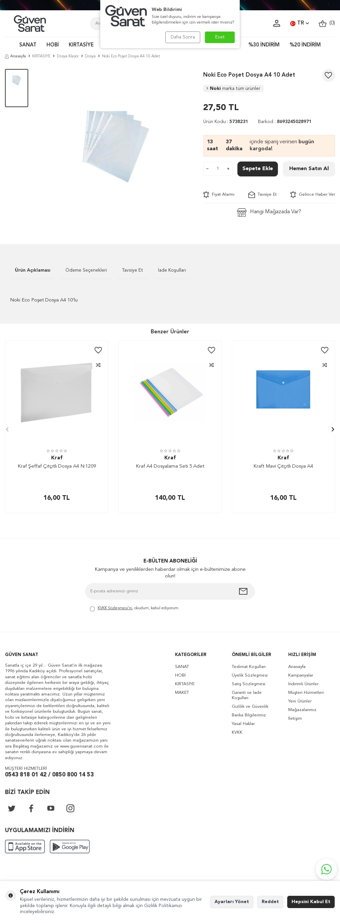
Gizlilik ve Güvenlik (250, 706)
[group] (116, 146)
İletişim (295, 718)
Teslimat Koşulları (249, 667)
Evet (220, 37)
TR (299, 24)
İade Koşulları (172, 270)
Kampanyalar (300, 675)
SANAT (28, 45)
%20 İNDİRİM (305, 45)
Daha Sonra (182, 37)
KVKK (237, 732)
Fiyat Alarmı (218, 194)
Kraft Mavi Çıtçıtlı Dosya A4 (283, 466)
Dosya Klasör (68, 56)
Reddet (270, 901)
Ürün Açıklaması (32, 270)
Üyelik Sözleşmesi (250, 675)
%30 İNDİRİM (264, 45)
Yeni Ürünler (299, 701)
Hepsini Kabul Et (311, 901)
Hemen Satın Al (309, 168)
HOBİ (52, 45)
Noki (233, 88)
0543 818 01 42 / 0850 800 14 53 (49, 775)
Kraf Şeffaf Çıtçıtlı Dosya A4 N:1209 (57, 466)
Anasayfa (15, 56)
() (327, 23)
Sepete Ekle (257, 168)
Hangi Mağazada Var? (269, 212)
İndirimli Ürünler (303, 684)
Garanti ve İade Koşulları (247, 695)
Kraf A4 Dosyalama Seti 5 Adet (170, 466)
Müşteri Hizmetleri (306, 693)
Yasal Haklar (243, 724)
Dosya (90, 56)
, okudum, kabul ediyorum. (134, 608)
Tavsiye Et (262, 194)
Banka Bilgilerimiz (249, 715)
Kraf (56, 458)
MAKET (182, 693)
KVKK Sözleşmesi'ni (115, 608)
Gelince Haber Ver (312, 194)
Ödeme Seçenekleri (86, 270)
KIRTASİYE (81, 45)
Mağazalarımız (302, 710)
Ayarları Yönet (231, 901)
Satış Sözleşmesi (248, 684)
